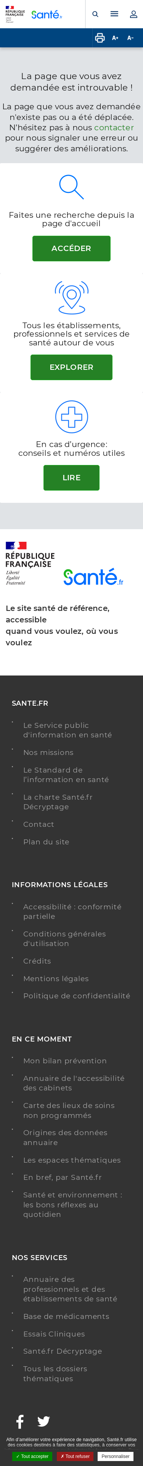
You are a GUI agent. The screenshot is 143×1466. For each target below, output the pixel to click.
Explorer (71, 367)
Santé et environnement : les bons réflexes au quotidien (72, 1205)
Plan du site (46, 841)
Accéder (71, 248)
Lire (71, 477)
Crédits (37, 961)
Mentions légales (56, 978)
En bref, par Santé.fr (62, 1177)
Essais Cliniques (54, 1334)
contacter (113, 127)
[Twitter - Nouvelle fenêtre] (44, 1422)
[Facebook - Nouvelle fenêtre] (20, 1422)
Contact (39, 824)
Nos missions (48, 752)
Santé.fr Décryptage (62, 1351)
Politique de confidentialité (76, 995)
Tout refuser (75, 1456)
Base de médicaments (66, 1316)
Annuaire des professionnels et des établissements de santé (70, 1289)
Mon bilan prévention (65, 1060)
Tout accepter (32, 1456)
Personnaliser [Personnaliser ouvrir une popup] (115, 1456)
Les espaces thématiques (72, 1160)
